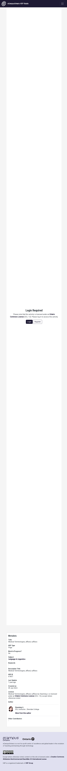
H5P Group (29, 763)
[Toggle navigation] (62, 4)
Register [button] (37, 322)
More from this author (23, 713)
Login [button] (29, 322)
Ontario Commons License (24, 696)
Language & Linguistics (16, 659)
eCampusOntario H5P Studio (15, 3)
